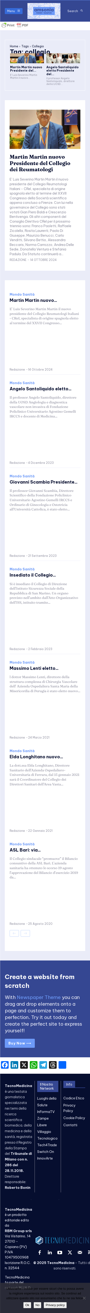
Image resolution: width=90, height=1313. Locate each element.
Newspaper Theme (39, 997)
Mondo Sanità (22, 294)
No (38, 1305)
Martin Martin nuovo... (33, 300)
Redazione (18, 260)
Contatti (70, 1125)
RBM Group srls (18, 1231)
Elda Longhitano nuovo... (36, 756)
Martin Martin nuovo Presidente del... (26, 68)
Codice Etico (73, 1098)
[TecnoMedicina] (44, 11)
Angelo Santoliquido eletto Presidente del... (62, 70)
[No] (84, 1298)
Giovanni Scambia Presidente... (44, 482)
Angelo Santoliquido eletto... (41, 389)
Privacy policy (55, 1305)
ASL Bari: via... (25, 850)
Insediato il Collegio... (33, 575)
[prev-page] (14, 933)
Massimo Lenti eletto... (34, 668)
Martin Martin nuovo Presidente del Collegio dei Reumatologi (40, 163)
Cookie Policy (74, 1118)
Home (14, 46)
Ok (27, 1305)
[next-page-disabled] (25, 933)
